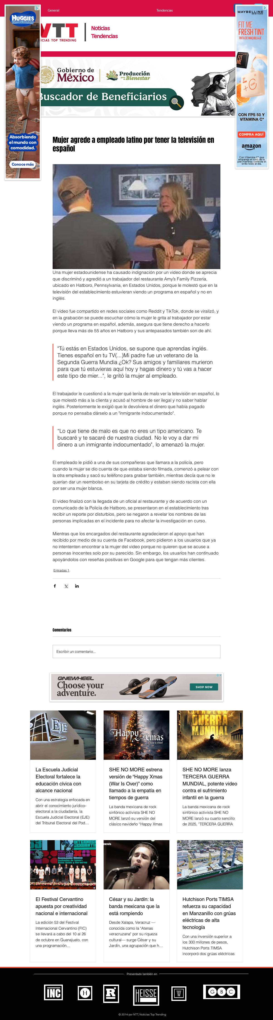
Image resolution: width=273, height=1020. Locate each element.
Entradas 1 (61, 570)
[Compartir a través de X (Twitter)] (66, 586)
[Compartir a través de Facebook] (55, 586)
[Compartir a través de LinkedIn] (77, 586)
